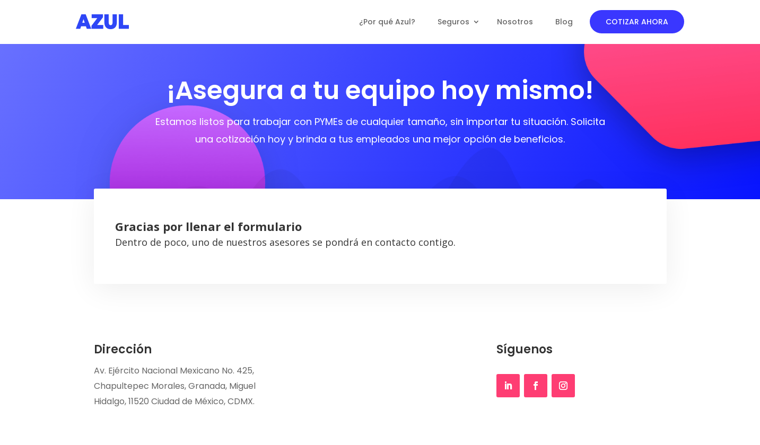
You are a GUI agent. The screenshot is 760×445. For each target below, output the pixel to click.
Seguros (453, 21)
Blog (564, 21)
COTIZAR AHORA (637, 21)
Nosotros (515, 21)
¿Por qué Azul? (387, 21)
